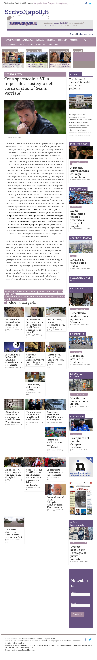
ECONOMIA (62, 40)
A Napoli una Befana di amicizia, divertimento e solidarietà (13, 359)
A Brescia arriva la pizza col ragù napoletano (79, 172)
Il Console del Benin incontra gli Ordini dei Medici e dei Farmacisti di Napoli (34, 326)
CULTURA (51, 40)
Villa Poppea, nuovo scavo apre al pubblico (12, 65)
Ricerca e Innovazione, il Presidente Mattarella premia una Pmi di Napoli (34, 297)
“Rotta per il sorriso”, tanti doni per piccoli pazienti (56, 358)
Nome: (73, 592)
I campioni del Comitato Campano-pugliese (79, 442)
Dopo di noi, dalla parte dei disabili (34, 387)
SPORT (23, 44)
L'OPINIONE (76, 207)
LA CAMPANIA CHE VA (79, 309)
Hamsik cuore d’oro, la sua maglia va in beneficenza (34, 416)
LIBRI (30, 44)
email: (73, 603)
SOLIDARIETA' (14, 74)
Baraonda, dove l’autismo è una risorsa (50, 3)
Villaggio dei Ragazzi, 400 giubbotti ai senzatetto (12, 323)
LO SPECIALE (76, 352)
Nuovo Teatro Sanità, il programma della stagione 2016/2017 (33, 292)
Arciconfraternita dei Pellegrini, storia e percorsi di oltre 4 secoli (55, 502)
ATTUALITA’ (28, 40)
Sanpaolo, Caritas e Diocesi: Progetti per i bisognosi (35, 358)
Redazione (82, 34)
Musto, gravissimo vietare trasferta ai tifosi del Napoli (77, 218)
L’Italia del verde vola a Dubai (78, 263)
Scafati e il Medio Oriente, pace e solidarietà (55, 443)
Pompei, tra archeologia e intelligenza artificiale (60, 65)
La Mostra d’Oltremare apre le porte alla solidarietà (13, 533)
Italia (73, 256)
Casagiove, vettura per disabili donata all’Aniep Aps (55, 416)
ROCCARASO (41, 44)
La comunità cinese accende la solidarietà (55, 472)
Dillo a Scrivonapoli (79, 543)
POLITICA (74, 40)
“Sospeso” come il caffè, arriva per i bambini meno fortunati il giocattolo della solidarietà (34, 477)
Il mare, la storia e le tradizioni (77, 359)
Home (73, 34)
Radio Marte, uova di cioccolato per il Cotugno (56, 323)
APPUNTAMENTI (13, 40)
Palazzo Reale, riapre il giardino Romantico (36, 65)
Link (91, 34)
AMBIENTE (53, 44)
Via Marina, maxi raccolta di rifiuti (79, 401)
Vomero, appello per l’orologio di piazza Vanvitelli (78, 553)
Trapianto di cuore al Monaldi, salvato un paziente (80, 84)
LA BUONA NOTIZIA (79, 394)
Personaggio (76, 162)
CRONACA (40, 40)
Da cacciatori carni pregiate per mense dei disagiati (13, 473)
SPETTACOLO (11, 44)
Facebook (82, 57)
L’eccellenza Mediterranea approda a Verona (79, 317)
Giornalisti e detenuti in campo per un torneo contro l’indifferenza (13, 417)
